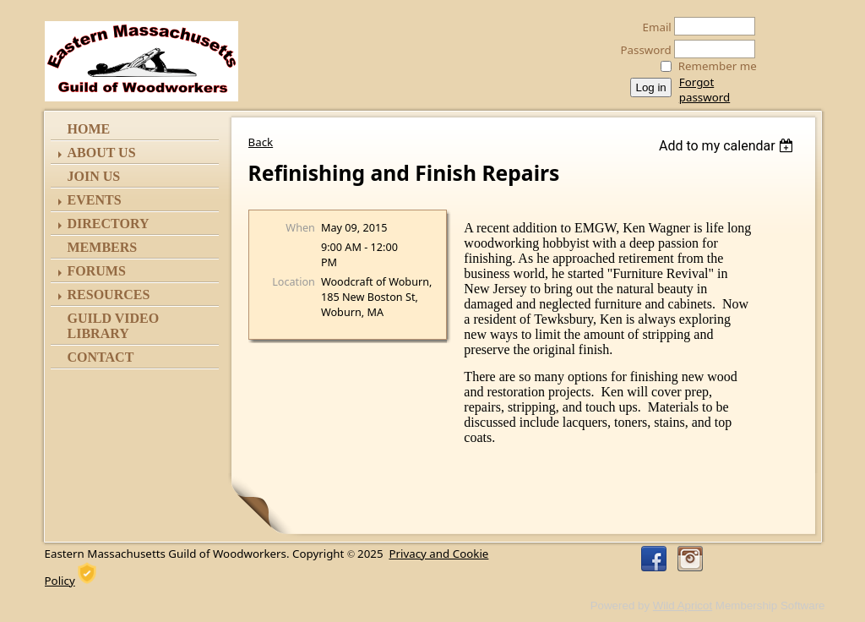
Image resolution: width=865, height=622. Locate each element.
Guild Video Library (114, 326)
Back (261, 142)
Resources (109, 294)
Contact (101, 357)
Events (95, 200)
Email (653, 27)
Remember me (717, 66)
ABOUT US (102, 152)
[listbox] (728, 145)
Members (103, 247)
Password (642, 49)
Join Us (94, 176)
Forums (97, 271)
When (300, 227)
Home (89, 129)
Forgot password (704, 89)
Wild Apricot (682, 605)
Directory (109, 223)
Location (293, 281)
